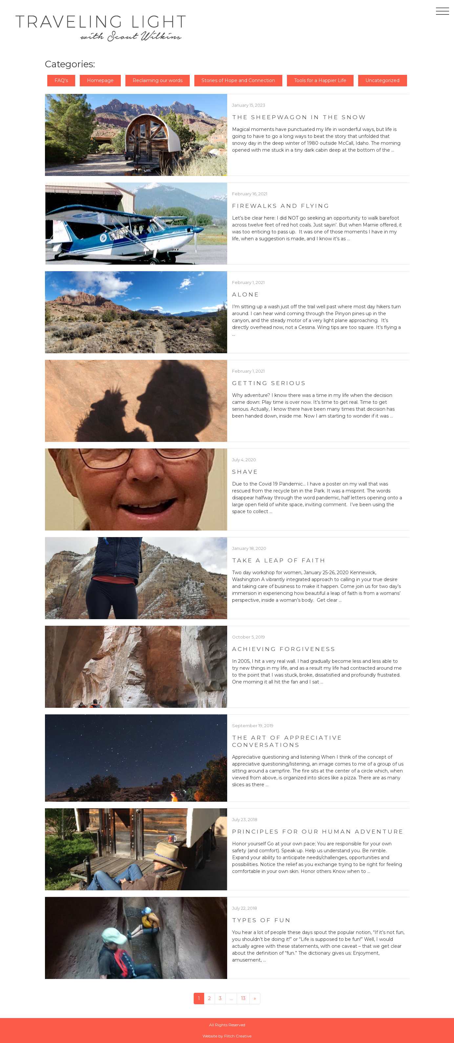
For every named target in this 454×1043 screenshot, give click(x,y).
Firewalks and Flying (281, 205)
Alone (245, 294)
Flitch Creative (237, 1035)
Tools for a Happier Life (320, 80)
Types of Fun (261, 920)
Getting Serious (269, 383)
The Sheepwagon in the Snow (299, 117)
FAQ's (61, 80)
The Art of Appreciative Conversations (287, 741)
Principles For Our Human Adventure (318, 831)
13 (243, 998)
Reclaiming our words (158, 80)
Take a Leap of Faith (279, 560)
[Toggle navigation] (442, 12)
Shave (245, 471)
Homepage (100, 80)
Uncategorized (382, 80)
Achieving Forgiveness (284, 648)
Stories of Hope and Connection (238, 80)
